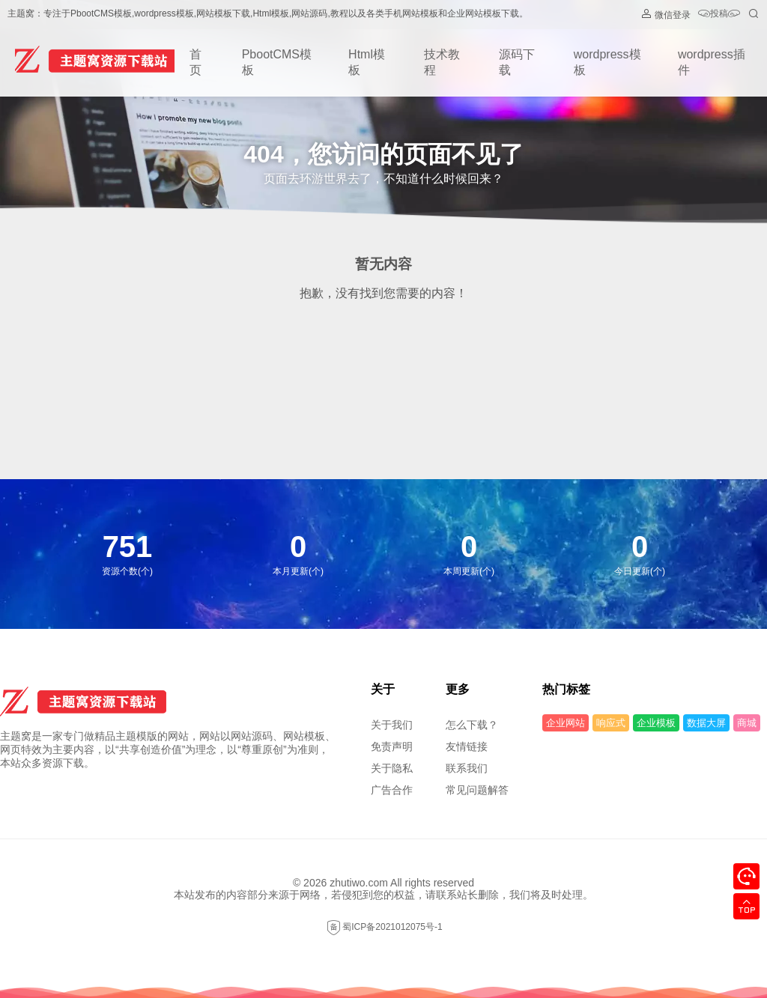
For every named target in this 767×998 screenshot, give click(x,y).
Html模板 (366, 62)
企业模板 (656, 722)
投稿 (719, 14)
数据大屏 (706, 722)
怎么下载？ (472, 725)
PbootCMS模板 (277, 62)
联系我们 (467, 768)
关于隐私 (392, 768)
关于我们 (392, 725)
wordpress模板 (607, 62)
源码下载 (517, 62)
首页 (195, 62)
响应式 (610, 722)
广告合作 (392, 790)
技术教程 (442, 62)
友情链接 (467, 746)
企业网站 (565, 722)
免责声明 (392, 746)
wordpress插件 (711, 62)
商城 (747, 722)
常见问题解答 (477, 790)
